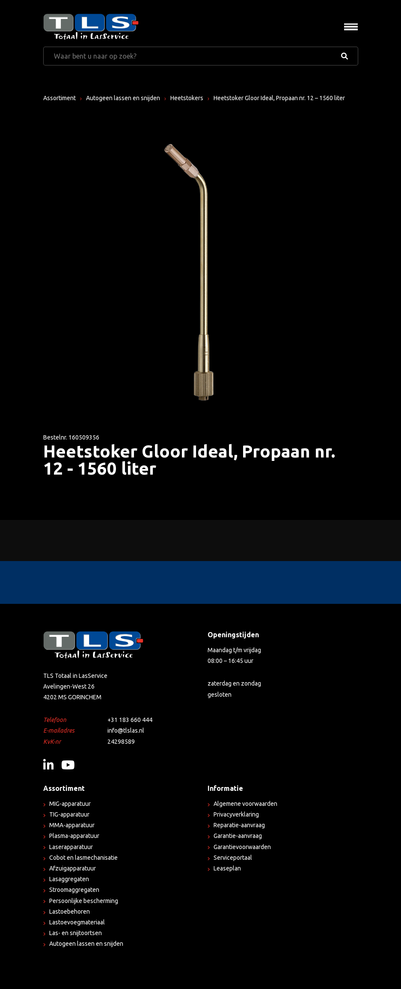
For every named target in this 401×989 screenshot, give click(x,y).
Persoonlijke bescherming (83, 900)
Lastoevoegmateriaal (77, 922)
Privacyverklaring (236, 814)
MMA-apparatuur (72, 825)
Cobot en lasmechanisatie (83, 857)
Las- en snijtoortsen (75, 933)
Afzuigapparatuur (72, 868)
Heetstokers (186, 98)
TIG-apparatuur (69, 814)
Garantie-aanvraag (238, 835)
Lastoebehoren (69, 911)
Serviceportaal (233, 857)
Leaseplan (227, 868)
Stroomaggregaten (74, 889)
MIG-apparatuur (70, 803)
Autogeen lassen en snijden (123, 98)
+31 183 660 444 (129, 719)
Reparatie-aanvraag (239, 825)
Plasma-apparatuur (74, 835)
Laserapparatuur (71, 846)
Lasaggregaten (69, 879)
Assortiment (59, 98)
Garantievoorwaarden (242, 846)
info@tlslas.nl (125, 730)
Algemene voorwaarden (245, 803)
